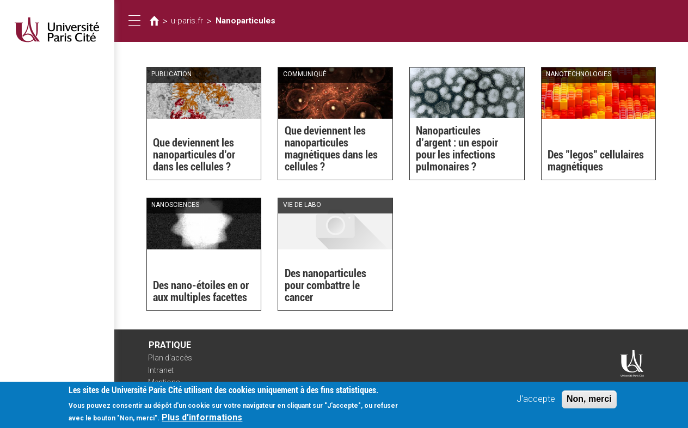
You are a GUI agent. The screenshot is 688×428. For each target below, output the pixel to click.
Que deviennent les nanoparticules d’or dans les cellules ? (194, 154)
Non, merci (589, 403)
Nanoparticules (245, 21)
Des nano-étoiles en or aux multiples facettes (201, 291)
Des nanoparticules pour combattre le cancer (325, 285)
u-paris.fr (187, 21)
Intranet (161, 370)
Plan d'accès (170, 357)
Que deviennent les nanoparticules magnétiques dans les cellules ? (331, 148)
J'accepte (536, 403)
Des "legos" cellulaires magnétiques (596, 160)
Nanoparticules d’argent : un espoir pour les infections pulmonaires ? (457, 148)
